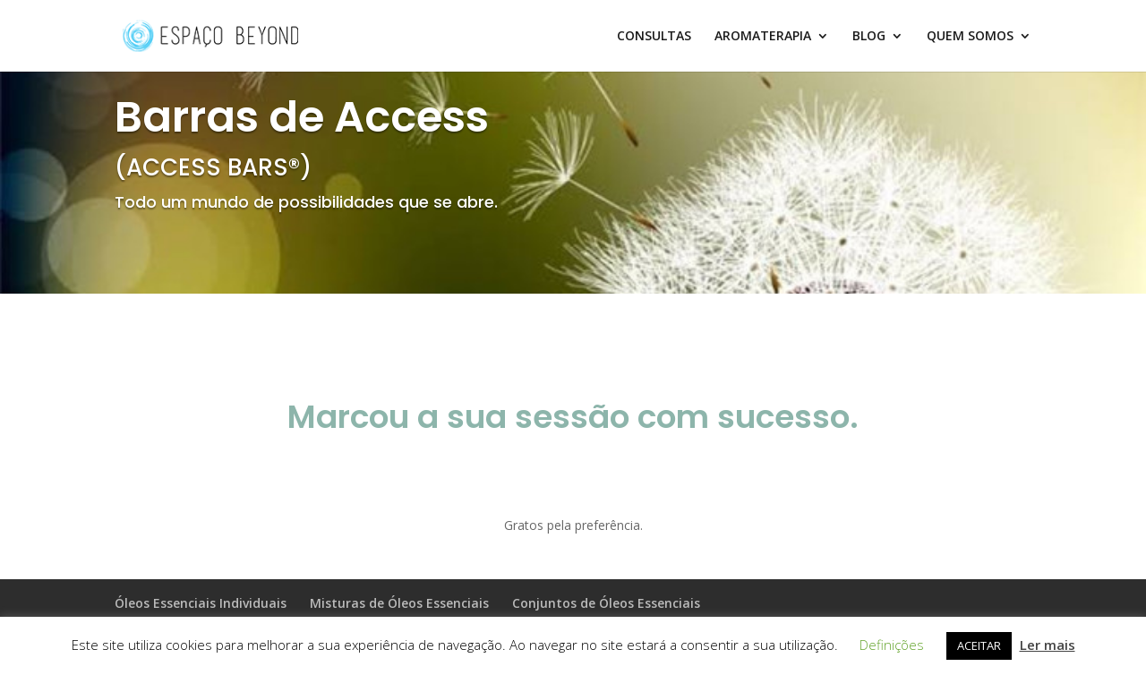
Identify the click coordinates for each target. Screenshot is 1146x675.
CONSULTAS (654, 37)
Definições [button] (892, 645)
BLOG (868, 37)
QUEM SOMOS (970, 37)
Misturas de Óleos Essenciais (399, 602)
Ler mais (1047, 645)
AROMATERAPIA (762, 37)
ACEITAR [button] (979, 645)
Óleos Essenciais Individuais (200, 602)
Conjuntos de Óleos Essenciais (606, 602)
